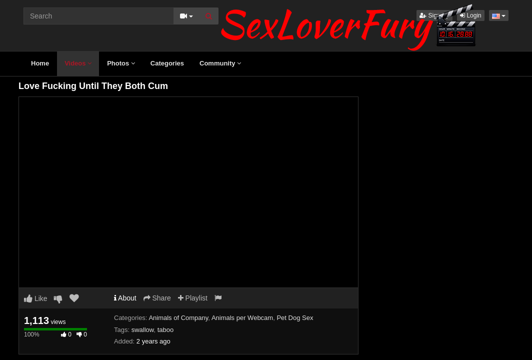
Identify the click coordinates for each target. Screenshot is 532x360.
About (125, 298)
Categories (167, 63)
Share (157, 298)
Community (220, 63)
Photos (121, 63)
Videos (78, 63)
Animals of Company (178, 318)
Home (40, 63)
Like (36, 298)
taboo (166, 330)
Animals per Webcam (242, 318)
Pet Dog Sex (294, 318)
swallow (143, 330)
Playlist (193, 298)
